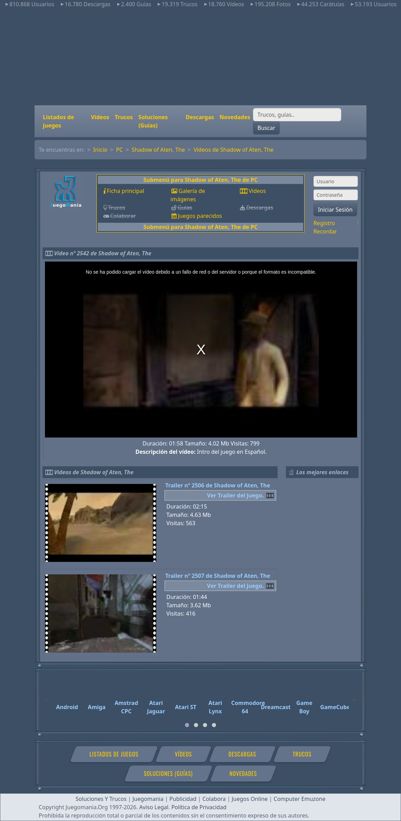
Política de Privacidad (198, 807)
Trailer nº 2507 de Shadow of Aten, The (217, 576)
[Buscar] (297, 114)
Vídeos (100, 117)
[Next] (354, 697)
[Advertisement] (200, 56)
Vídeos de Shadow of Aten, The (233, 149)
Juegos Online (250, 799)
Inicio (100, 149)
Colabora (214, 799)
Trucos (124, 117)
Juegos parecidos (200, 216)
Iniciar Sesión (335, 209)
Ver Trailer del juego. (235, 495)
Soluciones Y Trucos (101, 799)
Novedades (235, 117)
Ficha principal (125, 191)
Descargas (200, 117)
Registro (324, 223)
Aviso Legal (153, 807)
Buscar (266, 128)
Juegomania (148, 799)
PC (119, 149)
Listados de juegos (58, 121)
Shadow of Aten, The (158, 149)
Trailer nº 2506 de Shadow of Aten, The (217, 485)
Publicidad (182, 799)
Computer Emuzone (300, 799)
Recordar (325, 231)
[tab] (187, 725)
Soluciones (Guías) (153, 121)
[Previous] (46, 697)
